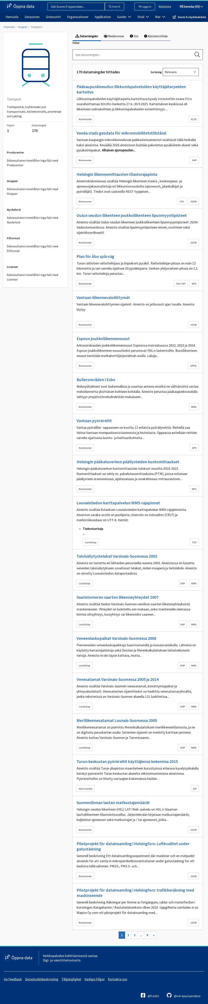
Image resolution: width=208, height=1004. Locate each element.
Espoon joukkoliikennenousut (103, 338)
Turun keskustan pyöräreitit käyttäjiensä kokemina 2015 (127, 761)
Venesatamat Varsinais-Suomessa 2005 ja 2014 (118, 679)
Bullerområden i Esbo (96, 379)
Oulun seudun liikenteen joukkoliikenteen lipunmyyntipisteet (132, 215)
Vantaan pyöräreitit (94, 420)
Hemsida (12, 17)
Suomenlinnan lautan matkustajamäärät (113, 802)
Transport (36, 27)
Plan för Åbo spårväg (95, 256)
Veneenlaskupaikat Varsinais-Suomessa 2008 (116, 638)
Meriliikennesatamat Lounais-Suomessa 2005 (117, 720)
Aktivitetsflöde (156, 36)
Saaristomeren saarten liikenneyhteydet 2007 (117, 597)
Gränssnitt (53, 17)
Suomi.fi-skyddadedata (192, 17)
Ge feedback (13, 979)
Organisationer (77, 17)
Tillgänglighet (71, 979)
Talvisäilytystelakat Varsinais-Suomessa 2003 (117, 556)
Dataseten (32, 17)
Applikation (103, 17)
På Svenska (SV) (191, 6)
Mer (160, 17)
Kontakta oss (117, 979)
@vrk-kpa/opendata (183, 995)
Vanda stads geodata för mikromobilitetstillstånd (121, 133)
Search (114, 6)
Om (134, 36)
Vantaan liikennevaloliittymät (103, 297)
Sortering (156, 72)
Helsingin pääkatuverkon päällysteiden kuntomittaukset (128, 461)
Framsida (9, 27)
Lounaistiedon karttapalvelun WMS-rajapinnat (118, 502)
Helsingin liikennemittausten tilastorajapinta (117, 174)
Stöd (143, 17)
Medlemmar (114, 36)
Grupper (22, 27)
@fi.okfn (150, 995)
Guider (124, 17)
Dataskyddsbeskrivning (41, 979)
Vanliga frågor (94, 979)
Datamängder (86, 36)
